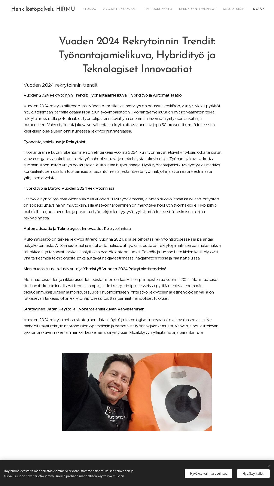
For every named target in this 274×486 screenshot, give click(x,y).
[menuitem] (100, 8)
